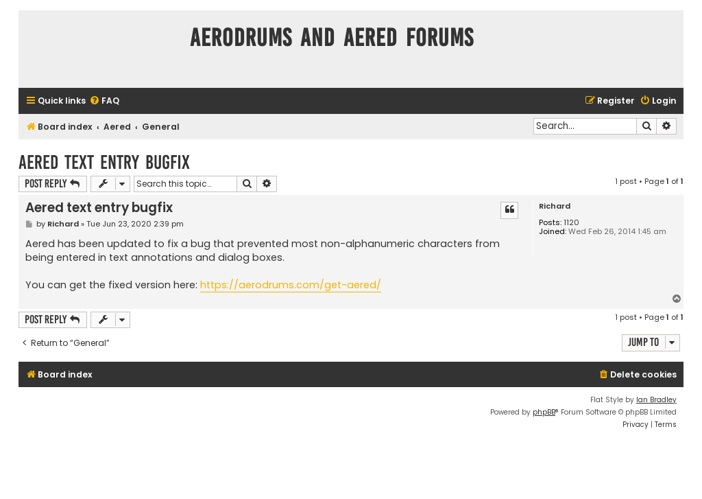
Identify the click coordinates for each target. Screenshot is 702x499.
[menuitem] (104, 101)
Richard (554, 206)
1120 (571, 222)
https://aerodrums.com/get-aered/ (290, 285)
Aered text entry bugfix (104, 162)
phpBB (544, 412)
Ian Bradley (656, 400)
